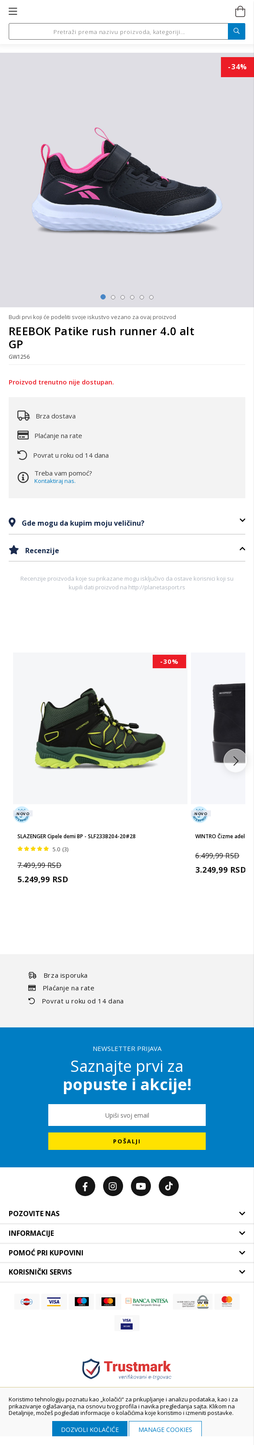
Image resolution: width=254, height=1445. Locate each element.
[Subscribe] (127, 1141)
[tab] (127, 522)
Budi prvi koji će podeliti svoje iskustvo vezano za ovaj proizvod (92, 317)
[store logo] (126, 12)
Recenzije (41, 550)
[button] (235, 760)
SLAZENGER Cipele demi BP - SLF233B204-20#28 (76, 836)
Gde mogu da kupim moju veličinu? (82, 523)
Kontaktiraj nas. (55, 481)
